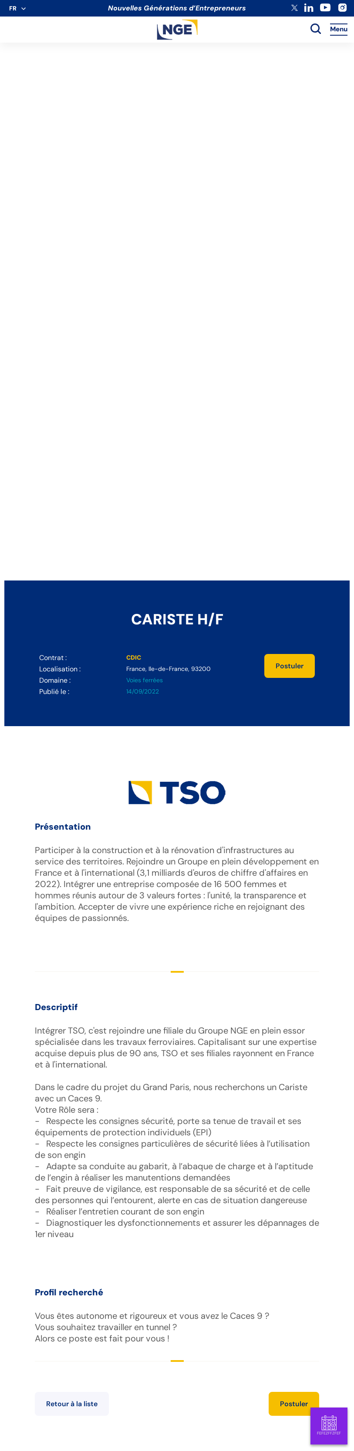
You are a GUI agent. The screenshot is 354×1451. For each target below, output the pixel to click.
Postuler (289, 665)
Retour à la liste (72, 1403)
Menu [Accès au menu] (338, 29)
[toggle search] (316, 29)
